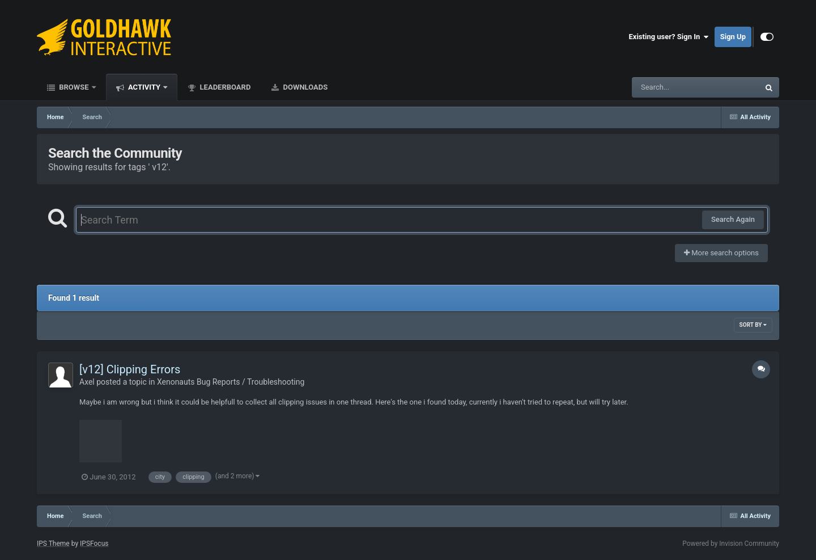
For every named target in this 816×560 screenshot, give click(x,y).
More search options (721, 253)
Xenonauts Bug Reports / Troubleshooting (230, 381)
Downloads (304, 87)
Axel (87, 381)
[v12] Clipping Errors (129, 369)
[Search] (667, 87)
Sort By (753, 325)
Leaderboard (224, 87)
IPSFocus (94, 544)
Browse (74, 87)
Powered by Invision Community (730, 544)
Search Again (733, 219)
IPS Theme (53, 544)
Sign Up (733, 36)
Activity (144, 87)
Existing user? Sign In (669, 37)
